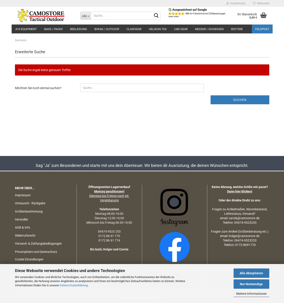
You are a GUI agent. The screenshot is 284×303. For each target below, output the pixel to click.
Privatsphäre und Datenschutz (36, 252)
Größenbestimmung (29, 211)
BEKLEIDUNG (78, 29)
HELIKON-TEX (158, 29)
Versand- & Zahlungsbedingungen (38, 243)
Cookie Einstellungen (29, 259)
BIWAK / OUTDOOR (106, 29)
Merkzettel (261, 3)
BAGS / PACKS (53, 29)
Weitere (237, 29)
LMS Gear (181, 29)
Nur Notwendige (251, 284)
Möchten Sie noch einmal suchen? (38, 88)
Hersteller (21, 219)
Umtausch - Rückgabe (30, 203)
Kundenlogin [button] (236, 3)
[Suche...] (85, 16)
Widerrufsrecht (25, 235)
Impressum (23, 195)
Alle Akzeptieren (251, 273)
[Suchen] (156, 16)
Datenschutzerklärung (74, 285)
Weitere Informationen (251, 293)
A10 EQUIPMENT (26, 29)
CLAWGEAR (133, 29)
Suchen (240, 100)
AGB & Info (22, 227)
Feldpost (262, 29)
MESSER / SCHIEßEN (209, 29)
